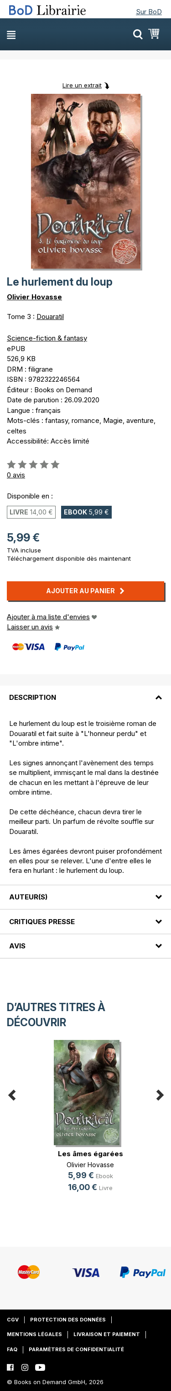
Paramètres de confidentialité (76, 1349)
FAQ (12, 1349)
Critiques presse (42, 921)
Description (32, 697)
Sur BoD (149, 11)
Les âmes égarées (90, 1153)
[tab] (85, 692)
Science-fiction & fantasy (47, 338)
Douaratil (50, 316)
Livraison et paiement (106, 1334)
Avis (17, 946)
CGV (13, 1319)
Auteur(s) (28, 897)
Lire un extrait (82, 85)
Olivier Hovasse (34, 296)
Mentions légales (34, 1334)
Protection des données (68, 1319)
